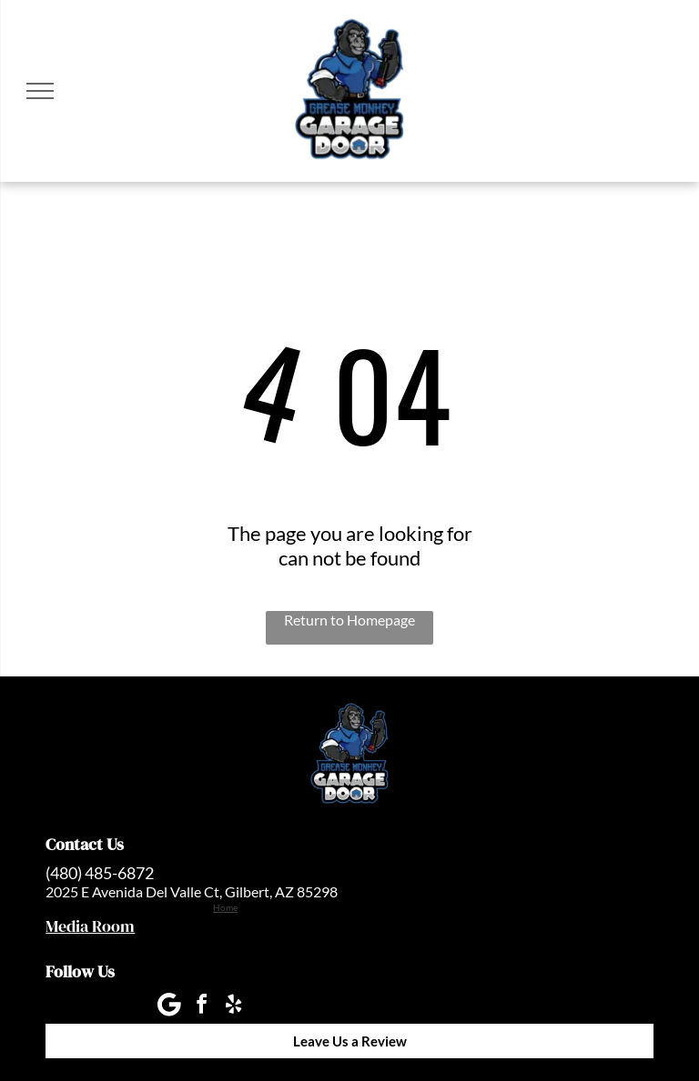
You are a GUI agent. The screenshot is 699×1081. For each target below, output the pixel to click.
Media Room (90, 926)
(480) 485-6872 (100, 873)
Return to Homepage (349, 619)
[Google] (169, 1007)
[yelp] (233, 1007)
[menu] (40, 91)
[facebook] (201, 1007)
